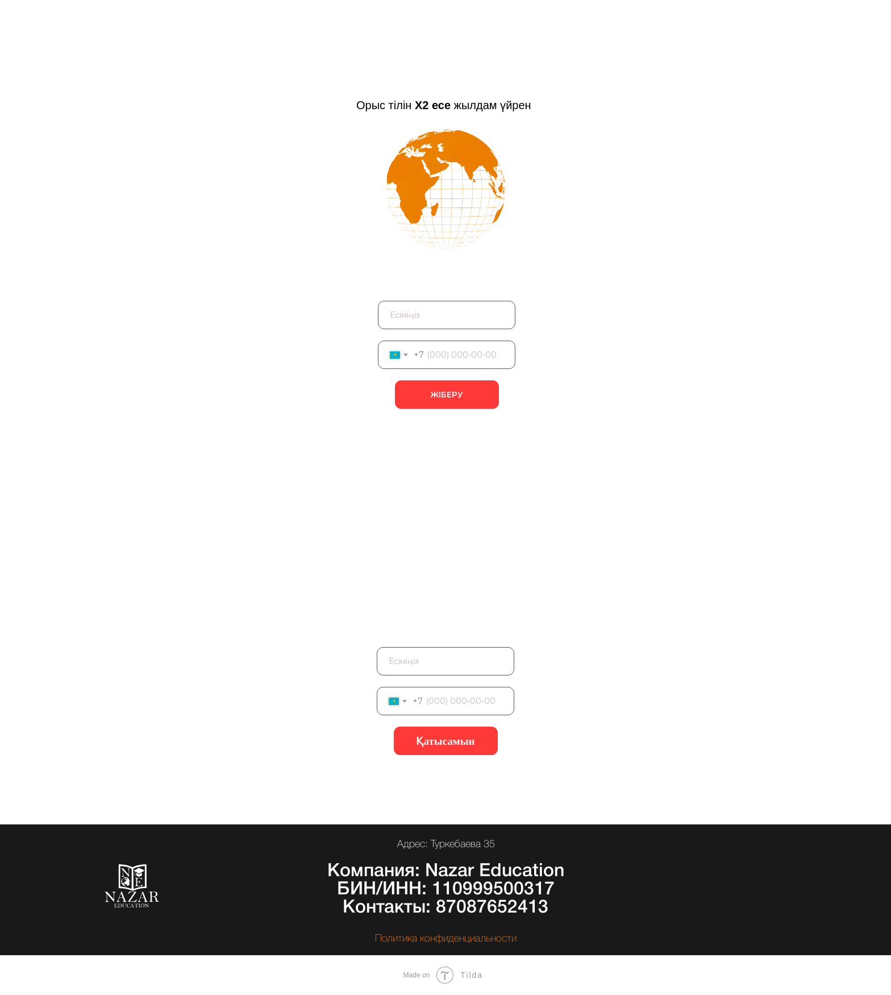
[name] (446, 315)
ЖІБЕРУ (446, 394)
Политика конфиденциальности (446, 938)
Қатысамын (445, 741)
